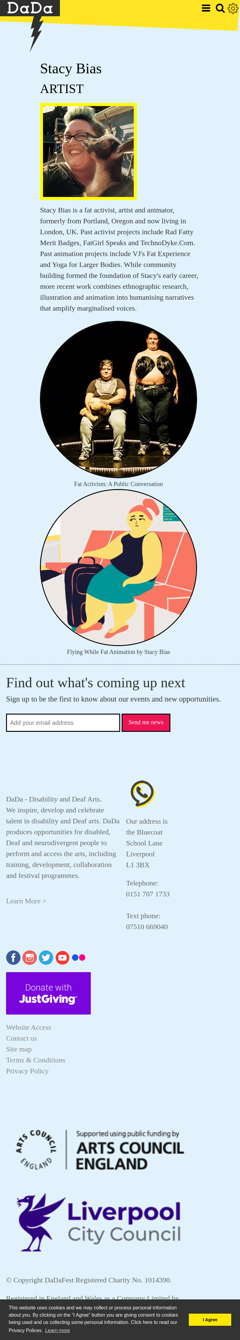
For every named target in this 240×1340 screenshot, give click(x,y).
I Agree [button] (210, 1319)
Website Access (28, 1027)
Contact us (21, 1038)
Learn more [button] (57, 1330)
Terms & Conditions (35, 1060)
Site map (19, 1049)
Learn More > (26, 901)
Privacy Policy (27, 1071)
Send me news (146, 722)
